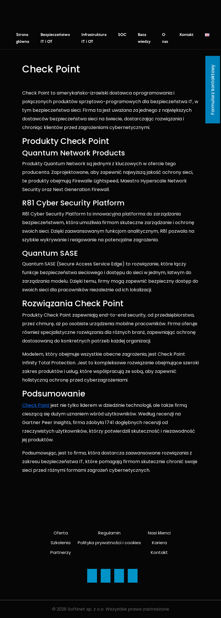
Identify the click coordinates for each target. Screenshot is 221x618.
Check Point (35, 405)
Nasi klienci (159, 533)
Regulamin (109, 533)
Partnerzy (60, 552)
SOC (122, 34)
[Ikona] (92, 576)
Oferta (61, 533)
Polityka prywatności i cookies (109, 543)
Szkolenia (61, 543)
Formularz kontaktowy (213, 90)
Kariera (159, 543)
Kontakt (186, 34)
